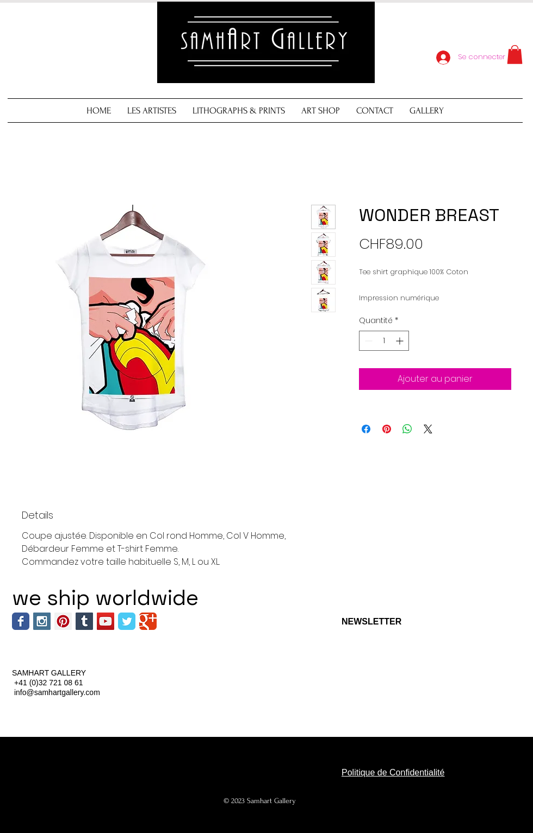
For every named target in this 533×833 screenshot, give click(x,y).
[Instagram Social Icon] (42, 621)
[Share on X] (428, 429)
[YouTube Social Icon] (105, 621)
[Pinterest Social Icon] (63, 621)
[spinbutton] (384, 340)
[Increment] (400, 340)
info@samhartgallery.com (57, 692)
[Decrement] (367, 340)
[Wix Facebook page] (20, 621)
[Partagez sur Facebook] (366, 429)
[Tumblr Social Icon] (84, 621)
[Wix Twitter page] (126, 621)
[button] (515, 54)
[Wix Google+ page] (148, 621)
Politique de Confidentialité (393, 772)
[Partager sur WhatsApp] (407, 429)
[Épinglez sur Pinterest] (386, 429)
